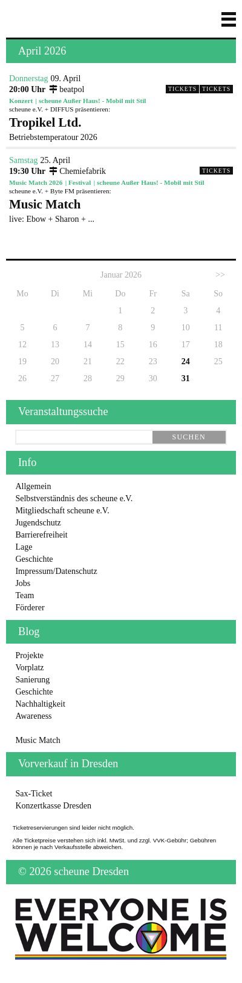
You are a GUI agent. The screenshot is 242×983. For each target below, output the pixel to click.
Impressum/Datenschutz (56, 571)
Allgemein (33, 486)
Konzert (21, 100)
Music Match (37, 740)
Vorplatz (29, 667)
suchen (189, 437)
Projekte (29, 655)
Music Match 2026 (35, 182)
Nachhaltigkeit (40, 703)
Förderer (29, 607)
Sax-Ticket (33, 793)
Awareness (33, 716)
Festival (79, 182)
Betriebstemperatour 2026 (121, 128)
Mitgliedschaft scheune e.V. (62, 510)
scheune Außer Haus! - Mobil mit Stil (92, 100)
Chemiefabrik (77, 171)
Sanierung (32, 679)
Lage (23, 546)
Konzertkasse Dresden (53, 805)
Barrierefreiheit (41, 534)
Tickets (216, 88)
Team (24, 595)
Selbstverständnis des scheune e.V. (73, 498)
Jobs (22, 583)
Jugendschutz (37, 522)
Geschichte (34, 559)
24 (186, 361)
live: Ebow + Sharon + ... (121, 210)
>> (220, 274)
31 (186, 378)
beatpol (66, 89)
